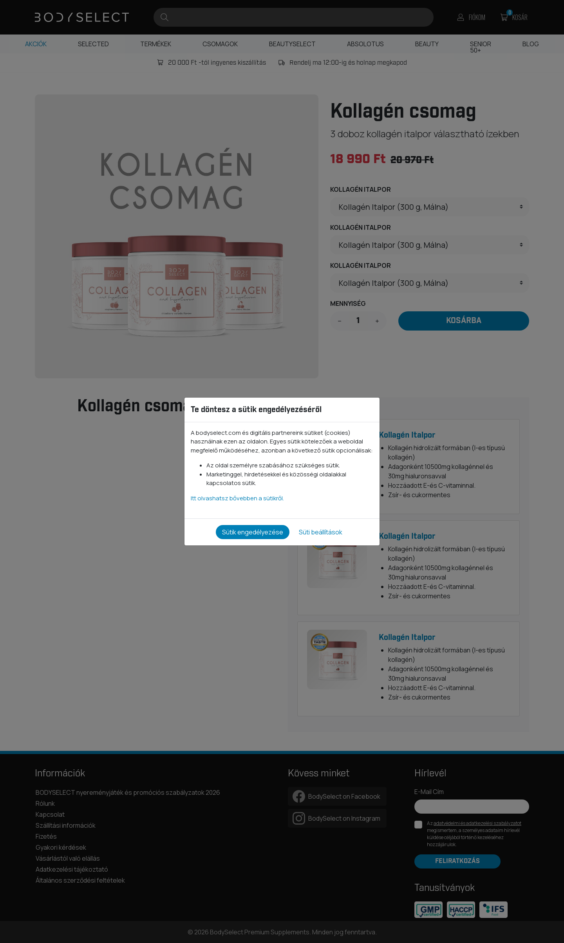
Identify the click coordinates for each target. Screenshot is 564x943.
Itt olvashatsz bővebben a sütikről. (237, 498)
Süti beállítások (320, 532)
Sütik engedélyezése (252, 532)
